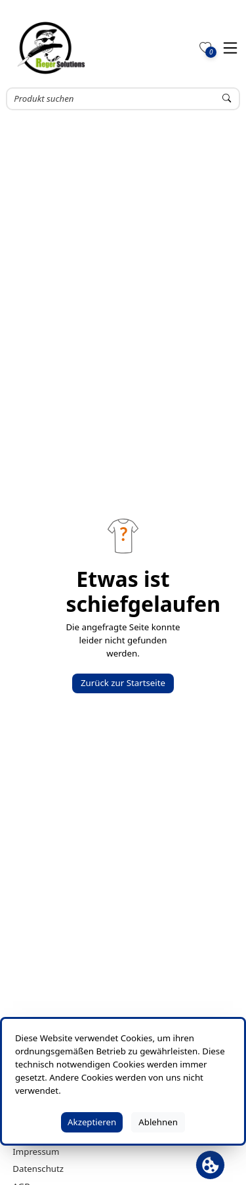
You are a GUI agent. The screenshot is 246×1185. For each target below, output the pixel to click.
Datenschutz (38, 1168)
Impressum (35, 1151)
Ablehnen (158, 1122)
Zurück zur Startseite (123, 683)
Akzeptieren (92, 1122)
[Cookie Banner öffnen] (210, 1165)
